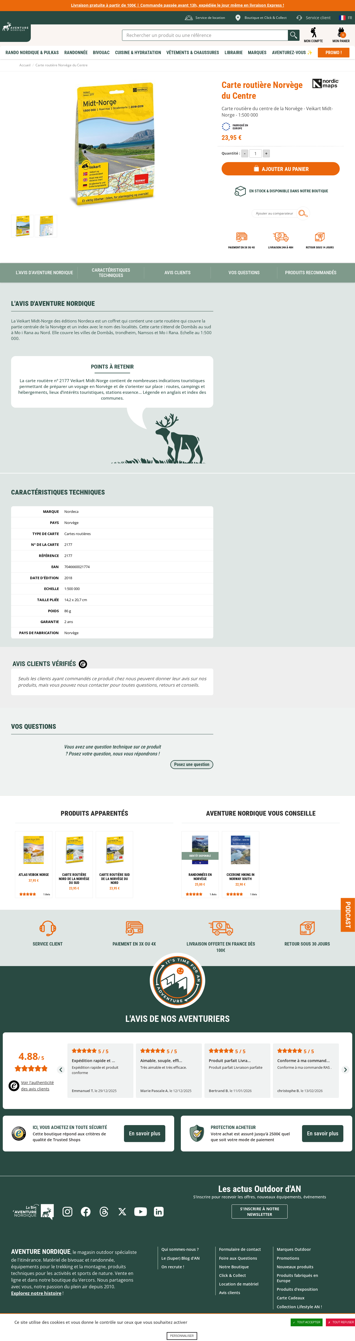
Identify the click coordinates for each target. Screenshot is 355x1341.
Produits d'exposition (297, 1289)
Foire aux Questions (238, 1258)
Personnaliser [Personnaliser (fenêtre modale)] (182, 1335)
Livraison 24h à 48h (280, 247)
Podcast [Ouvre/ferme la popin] (348, 914)
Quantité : (231, 153)
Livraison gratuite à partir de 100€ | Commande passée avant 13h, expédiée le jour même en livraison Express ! (177, 5)
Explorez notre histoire (36, 1293)
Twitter (122, 1211)
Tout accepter (307, 1322)
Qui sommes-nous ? (180, 1249)
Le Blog (34, 1212)
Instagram (67, 1211)
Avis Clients (177, 272)
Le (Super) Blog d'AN (180, 1258)
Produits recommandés (310, 272)
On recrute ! (172, 1266)
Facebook (86, 1211)
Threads (104, 1211)
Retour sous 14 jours (320, 247)
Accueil (25, 65)
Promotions (288, 1258)
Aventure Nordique (40, 1252)
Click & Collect (232, 1275)
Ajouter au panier (285, 169)
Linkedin (159, 1211)
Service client (48, 944)
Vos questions (244, 272)
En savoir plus (144, 1133)
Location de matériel (238, 1284)
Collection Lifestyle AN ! (299, 1306)
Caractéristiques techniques (111, 272)
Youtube (141, 1211)
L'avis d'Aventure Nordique (44, 272)
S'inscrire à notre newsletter (259, 1211)
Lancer (294, 35)
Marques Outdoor (294, 1249)
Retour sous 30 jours (307, 944)
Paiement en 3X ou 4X (241, 247)
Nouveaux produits (295, 1266)
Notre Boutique (234, 1266)
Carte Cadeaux (291, 1297)
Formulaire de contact (240, 1249)
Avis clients (229, 1292)
